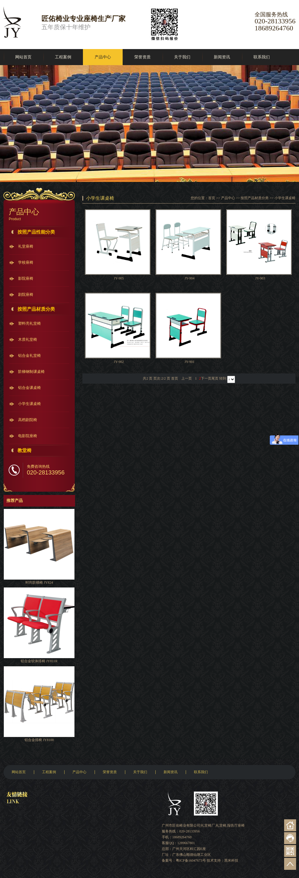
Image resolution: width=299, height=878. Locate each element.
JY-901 (189, 362)
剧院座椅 (25, 294)
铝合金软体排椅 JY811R (39, 661)
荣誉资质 (142, 57)
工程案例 (63, 57)
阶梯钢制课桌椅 (31, 371)
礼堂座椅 (25, 246)
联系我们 (261, 57)
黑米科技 (231, 860)
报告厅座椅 (236, 825)
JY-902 (119, 362)
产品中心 (103, 57)
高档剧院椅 (27, 420)
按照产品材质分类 (36, 309)
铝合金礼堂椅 (29, 355)
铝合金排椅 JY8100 (39, 740)
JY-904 (189, 278)
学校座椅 (25, 262)
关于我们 (182, 57)
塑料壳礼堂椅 (29, 323)
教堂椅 (25, 450)
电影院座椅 (27, 436)
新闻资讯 (222, 57)
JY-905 (119, 278)
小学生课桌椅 (29, 403)
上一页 (186, 378)
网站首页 (23, 57)
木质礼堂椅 (27, 339)
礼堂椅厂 (208, 825)
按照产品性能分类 (36, 232)
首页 (211, 198)
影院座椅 (25, 278)
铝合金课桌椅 (29, 387)
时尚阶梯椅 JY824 (39, 582)
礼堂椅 (221, 825)
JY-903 (260, 278)
